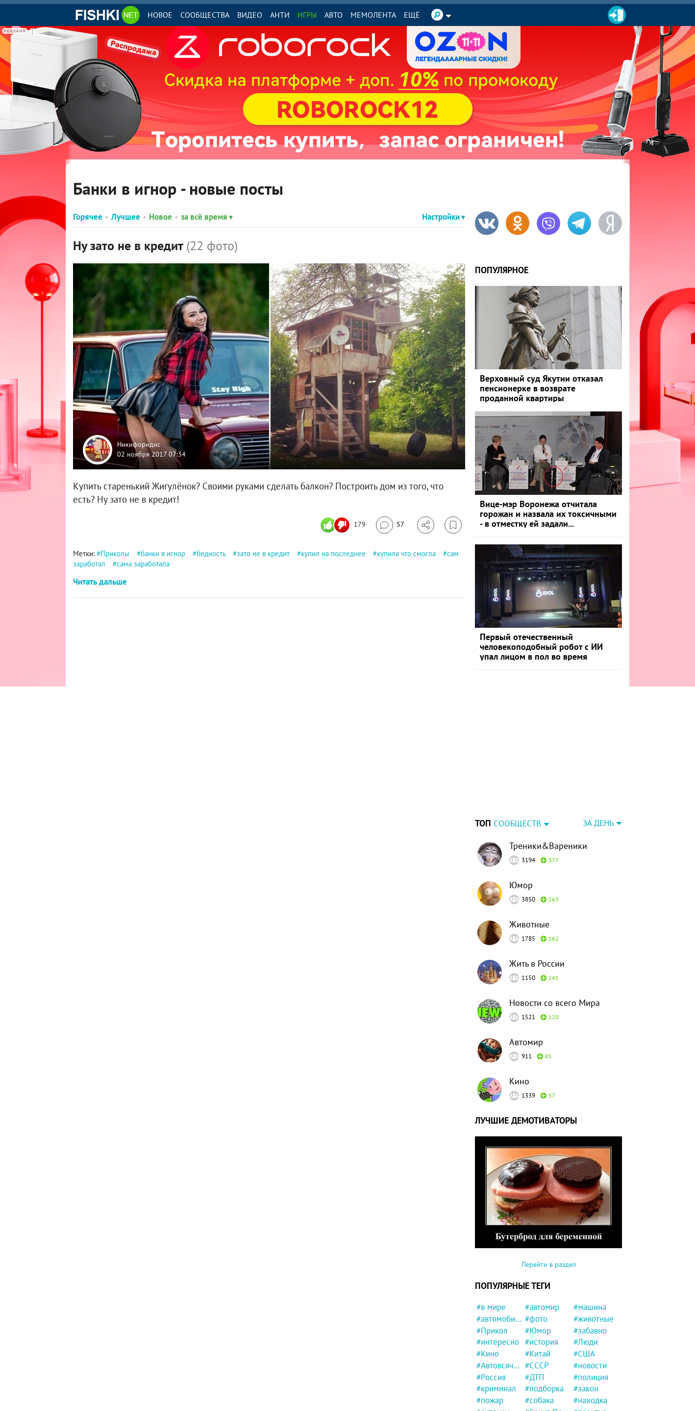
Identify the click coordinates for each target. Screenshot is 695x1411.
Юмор (521, 885)
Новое (160, 15)
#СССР (537, 1365)
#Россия (491, 1377)
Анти (280, 15)
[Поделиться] (425, 525)
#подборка (544, 1388)
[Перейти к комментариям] (390, 525)
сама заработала (143, 563)
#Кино (487, 1353)
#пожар (489, 1400)
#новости (590, 1365)
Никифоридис (138, 444)
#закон (585, 1388)
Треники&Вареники (548, 845)
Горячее (87, 216)
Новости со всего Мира (554, 1002)
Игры (307, 15)
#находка (590, 1400)
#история (541, 1341)
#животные (593, 1318)
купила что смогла (406, 553)
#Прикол (492, 1330)
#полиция (590, 1377)
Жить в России (537, 963)
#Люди (585, 1341)
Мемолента (373, 15)
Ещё (412, 15)
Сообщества (204, 15)
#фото (536, 1318)
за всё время (207, 216)
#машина (589, 1307)
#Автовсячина (499, 1365)
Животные (529, 924)
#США (584, 1353)
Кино (519, 1081)
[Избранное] (453, 525)
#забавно (590, 1330)
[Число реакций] (344, 525)
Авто (333, 15)
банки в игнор (163, 553)
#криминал (496, 1388)
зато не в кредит (263, 553)
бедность (211, 553)
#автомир (542, 1307)
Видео (249, 15)
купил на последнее (333, 553)
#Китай (537, 1353)
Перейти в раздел (548, 1264)
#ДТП (534, 1377)
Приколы (114, 553)
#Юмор (538, 1330)
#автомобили (499, 1318)
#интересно (497, 1341)
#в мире (491, 1307)
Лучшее (125, 216)
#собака (539, 1400)
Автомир (526, 1042)
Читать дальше (100, 581)
